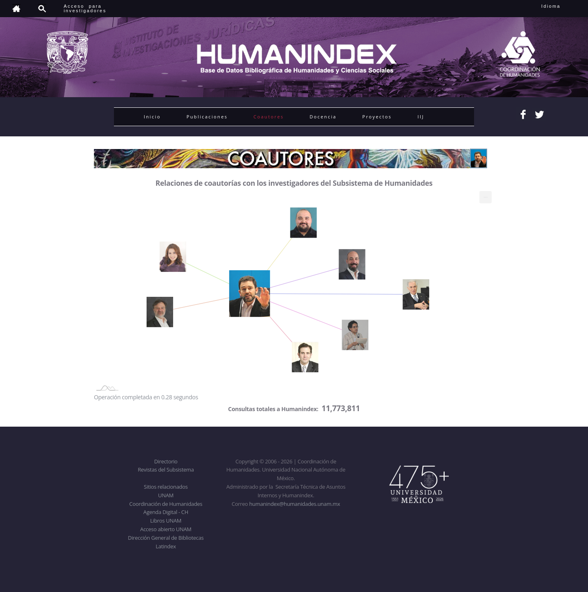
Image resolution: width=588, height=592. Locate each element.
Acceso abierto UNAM (165, 529)
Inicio (152, 117)
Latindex (166, 546)
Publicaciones (207, 117)
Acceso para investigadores (85, 8)
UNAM (166, 495)
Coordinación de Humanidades (166, 503)
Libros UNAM (165, 520)
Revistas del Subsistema (166, 469)
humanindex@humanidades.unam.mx (294, 503)
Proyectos (377, 117)
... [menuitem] (485, 195)
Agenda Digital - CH (165, 512)
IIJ (420, 117)
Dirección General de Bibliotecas (165, 537)
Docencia (323, 117)
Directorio (165, 461)
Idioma (561, 6)
